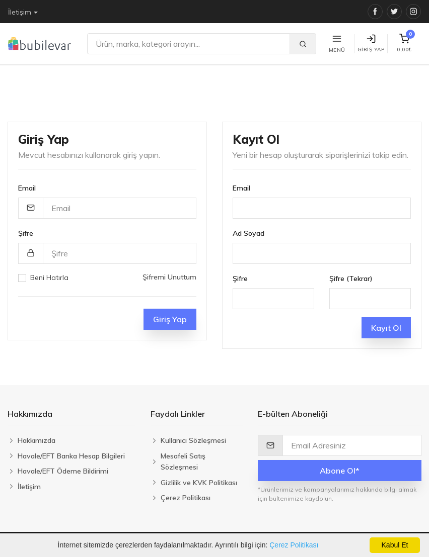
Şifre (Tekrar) (351, 278)
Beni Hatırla (49, 277)
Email (27, 188)
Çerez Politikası (293, 545)
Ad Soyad (248, 233)
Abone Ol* (340, 471)
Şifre (25, 233)
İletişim (19, 12)
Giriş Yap (371, 43)
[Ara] (188, 43)
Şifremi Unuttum (169, 277)
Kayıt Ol (386, 328)
